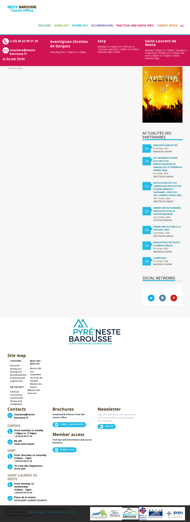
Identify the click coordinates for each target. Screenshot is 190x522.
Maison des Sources (34, 391)
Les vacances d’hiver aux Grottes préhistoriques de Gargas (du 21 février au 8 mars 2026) (167, 164)
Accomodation (102, 25)
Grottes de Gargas (36, 379)
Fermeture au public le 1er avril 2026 (166, 228)
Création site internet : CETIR (61, 512)
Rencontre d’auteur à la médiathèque (166, 244)
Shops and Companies (16, 403)
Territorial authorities (16, 396)
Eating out (80, 25)
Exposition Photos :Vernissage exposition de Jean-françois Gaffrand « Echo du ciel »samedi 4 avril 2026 (167, 189)
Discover (44, 25)
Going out (61, 25)
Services (14, 391)
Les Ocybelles (35, 373)
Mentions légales (36, 512)
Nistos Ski (35, 368)
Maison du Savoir (36, 385)
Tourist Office (167, 25)
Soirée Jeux (159, 258)
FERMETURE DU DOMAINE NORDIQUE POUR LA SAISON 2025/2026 (167, 211)
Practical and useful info (135, 25)
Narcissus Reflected (165, 145)
